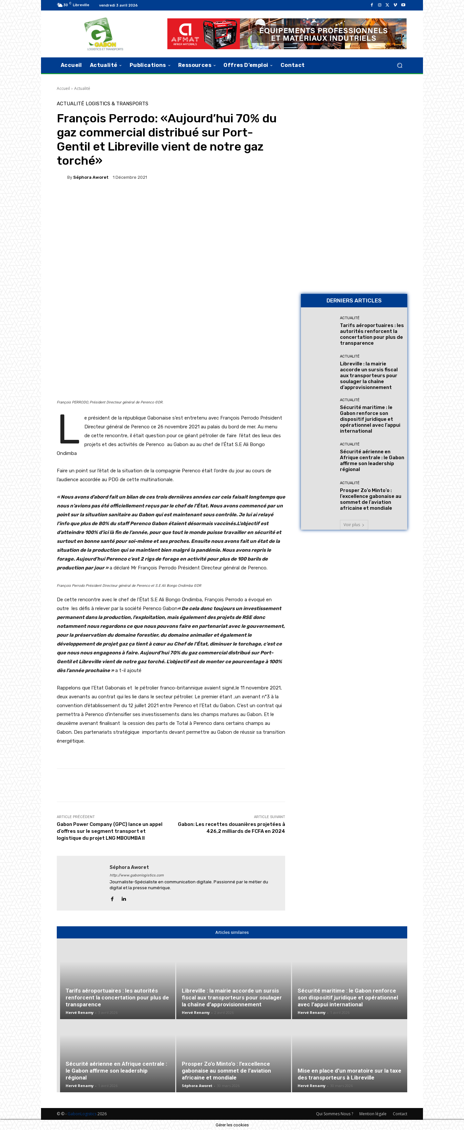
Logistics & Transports (117, 103)
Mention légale (373, 1114)
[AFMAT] (287, 33)
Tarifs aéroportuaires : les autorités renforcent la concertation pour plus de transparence (372, 334)
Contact (400, 1114)
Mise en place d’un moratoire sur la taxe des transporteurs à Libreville (349, 1074)
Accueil (63, 88)
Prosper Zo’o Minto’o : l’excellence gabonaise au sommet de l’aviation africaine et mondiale (370, 499)
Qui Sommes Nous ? (334, 1114)
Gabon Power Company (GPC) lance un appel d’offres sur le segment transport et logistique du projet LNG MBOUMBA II (109, 831)
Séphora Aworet (91, 177)
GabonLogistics (82, 1114)
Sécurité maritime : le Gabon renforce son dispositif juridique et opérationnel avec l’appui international (370, 419)
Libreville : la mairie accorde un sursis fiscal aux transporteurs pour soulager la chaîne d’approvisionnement (369, 375)
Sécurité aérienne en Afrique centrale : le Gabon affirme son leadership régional (372, 460)
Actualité (82, 88)
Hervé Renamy (80, 1012)
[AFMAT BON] (354, 243)
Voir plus (354, 524)
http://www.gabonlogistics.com (137, 875)
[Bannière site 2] (354, 147)
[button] (399, 65)
